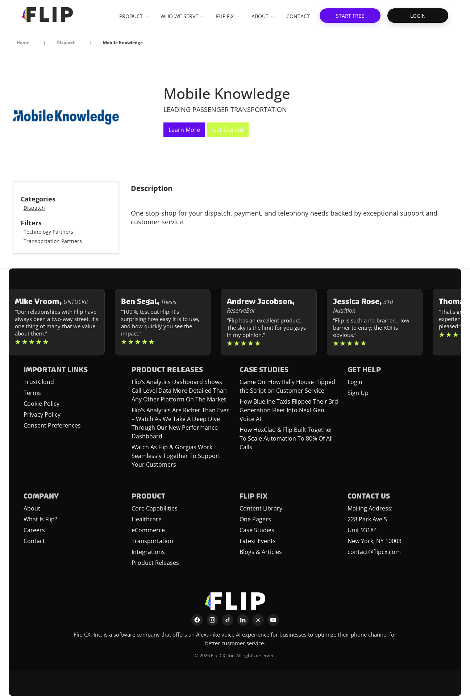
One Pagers (255, 519)
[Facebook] (197, 620)
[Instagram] (212, 620)
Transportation (152, 541)
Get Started (228, 130)
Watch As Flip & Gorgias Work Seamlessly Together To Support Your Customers (176, 455)
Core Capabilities (155, 508)
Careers (34, 530)
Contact (34, 541)
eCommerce (148, 530)
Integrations (148, 552)
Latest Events (258, 541)
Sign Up (358, 393)
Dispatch (34, 207)
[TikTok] (227, 620)
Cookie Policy (41, 404)
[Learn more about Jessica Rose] (375, 322)
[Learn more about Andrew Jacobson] (268, 322)
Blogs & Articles (261, 552)
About (32, 508)
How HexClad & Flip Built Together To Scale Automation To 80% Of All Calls (286, 438)
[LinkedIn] (243, 620)
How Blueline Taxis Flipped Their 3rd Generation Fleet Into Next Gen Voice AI (289, 410)
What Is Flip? (40, 519)
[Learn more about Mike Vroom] (56, 322)
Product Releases (155, 563)
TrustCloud (39, 382)
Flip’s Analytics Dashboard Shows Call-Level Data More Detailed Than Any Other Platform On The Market (179, 390)
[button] (350, 15)
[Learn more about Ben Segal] (163, 322)
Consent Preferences (52, 425)
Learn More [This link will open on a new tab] (184, 130)
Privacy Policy (42, 414)
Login (355, 382)
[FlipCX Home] (47, 14)
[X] (258, 620)
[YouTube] (273, 620)
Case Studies (257, 530)
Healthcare (147, 519)
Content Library (261, 508)
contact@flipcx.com (374, 552)
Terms (32, 393)
